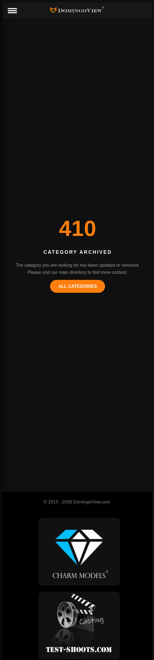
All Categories (77, 286)
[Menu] (12, 11)
